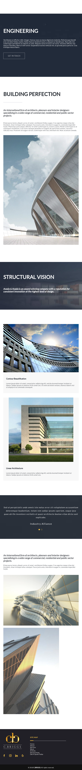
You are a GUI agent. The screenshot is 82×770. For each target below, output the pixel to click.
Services (33, 747)
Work (32, 749)
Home (32, 744)
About (32, 746)
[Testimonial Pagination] (39, 529)
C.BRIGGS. (37, 767)
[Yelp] (22, 755)
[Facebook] (4, 755)
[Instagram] (10, 755)
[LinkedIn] (16, 755)
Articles (33, 751)
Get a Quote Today (36, 754)
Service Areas (34, 752)
